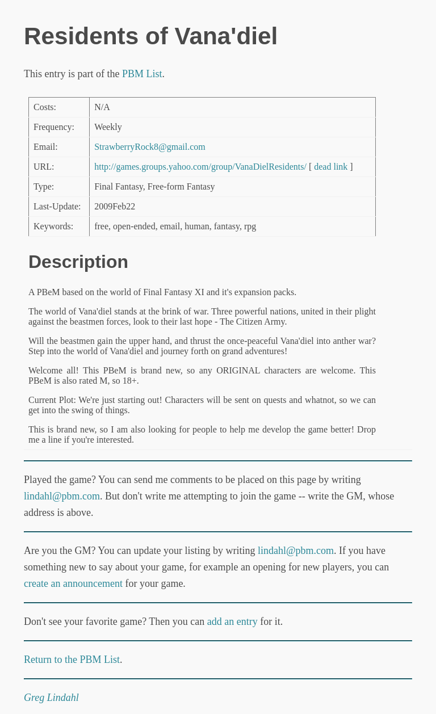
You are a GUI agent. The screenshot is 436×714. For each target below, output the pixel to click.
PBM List (142, 73)
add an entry (232, 621)
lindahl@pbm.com (62, 496)
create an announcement (73, 583)
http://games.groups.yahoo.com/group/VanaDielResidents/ (200, 166)
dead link (330, 166)
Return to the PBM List (72, 659)
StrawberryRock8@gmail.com (150, 147)
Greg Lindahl (51, 697)
